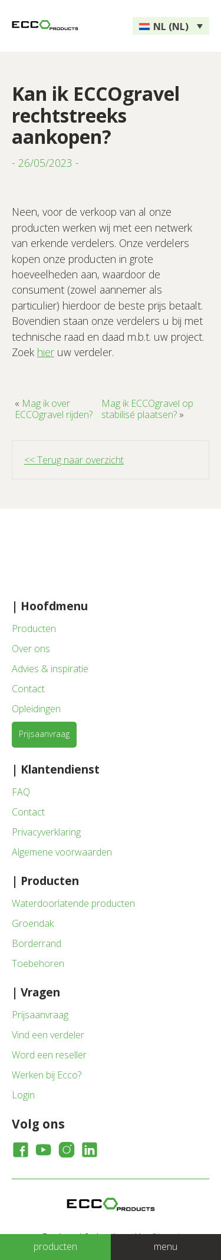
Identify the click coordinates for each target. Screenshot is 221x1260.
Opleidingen (36, 708)
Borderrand (36, 943)
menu (165, 1246)
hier (45, 352)
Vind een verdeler (48, 1034)
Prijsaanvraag (44, 733)
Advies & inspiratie (50, 668)
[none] (171, 26)
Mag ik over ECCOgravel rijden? (54, 408)
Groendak (33, 923)
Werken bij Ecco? (46, 1074)
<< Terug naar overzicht (74, 459)
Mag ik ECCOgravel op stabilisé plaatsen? (147, 408)
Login (23, 1094)
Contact (28, 688)
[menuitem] (171, 26)
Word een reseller (49, 1054)
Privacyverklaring (46, 831)
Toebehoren (38, 963)
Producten (34, 628)
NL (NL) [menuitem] (171, 26)
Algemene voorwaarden (62, 852)
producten (55, 1246)
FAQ (21, 791)
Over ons (31, 648)
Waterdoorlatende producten (73, 903)
